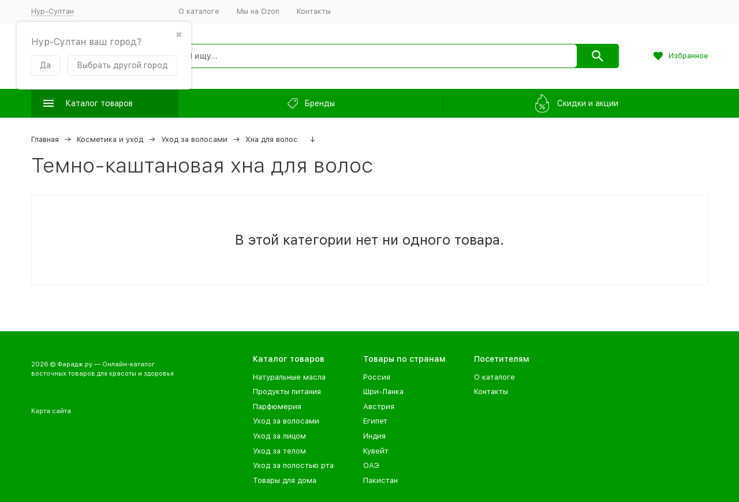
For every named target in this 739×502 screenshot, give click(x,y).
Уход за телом (279, 451)
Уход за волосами (194, 139)
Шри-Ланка (383, 391)
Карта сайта (51, 411)
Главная (45, 139)
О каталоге (198, 11)
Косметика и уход (110, 139)
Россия (376, 377)
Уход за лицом (279, 436)
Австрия (378, 406)
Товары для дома (284, 480)
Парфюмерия (277, 406)
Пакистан (380, 480)
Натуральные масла (289, 377)
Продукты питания (287, 391)
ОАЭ (371, 465)
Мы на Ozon (258, 11)
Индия (374, 436)
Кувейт (376, 451)
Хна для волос (271, 139)
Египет (375, 421)
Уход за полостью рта (293, 465)
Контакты (314, 11)
